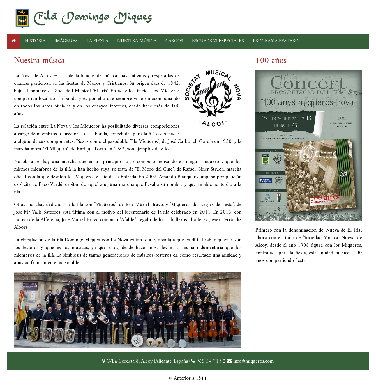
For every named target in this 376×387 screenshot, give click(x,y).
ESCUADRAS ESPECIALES (218, 41)
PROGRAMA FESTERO (276, 41)
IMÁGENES (66, 41)
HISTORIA (35, 41)
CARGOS (174, 41)
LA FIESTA (97, 41)
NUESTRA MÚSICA (136, 41)
